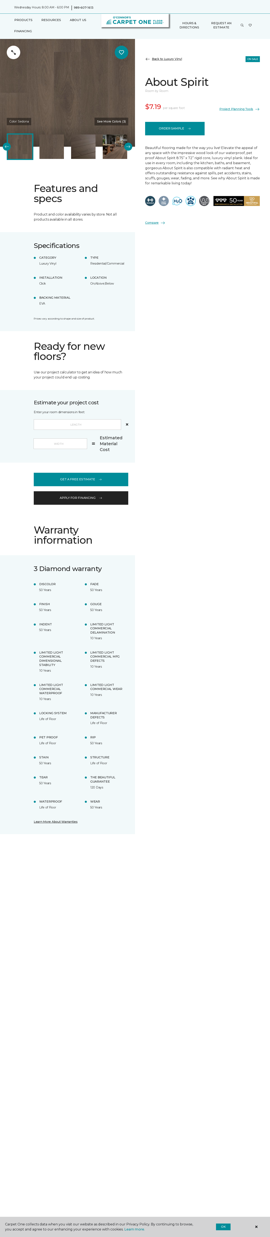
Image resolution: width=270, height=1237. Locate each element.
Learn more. (134, 1229)
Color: (19, 121)
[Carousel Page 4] (115, 146)
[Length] (77, 424)
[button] (242, 25)
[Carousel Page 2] (51, 146)
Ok (223, 1227)
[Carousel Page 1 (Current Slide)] (20, 146)
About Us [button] (78, 20)
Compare (155, 222)
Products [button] (23, 20)
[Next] (128, 147)
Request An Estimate (221, 25)
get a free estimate (81, 479)
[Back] (7, 147)
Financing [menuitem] (23, 31)
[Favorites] (250, 25)
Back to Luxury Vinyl (163, 59)
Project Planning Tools (239, 109)
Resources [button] (51, 20)
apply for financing (81, 498)
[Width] (60, 443)
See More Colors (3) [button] (111, 121)
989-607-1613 (83, 7)
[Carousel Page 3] (83, 146)
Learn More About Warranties (55, 822)
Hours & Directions (189, 25)
